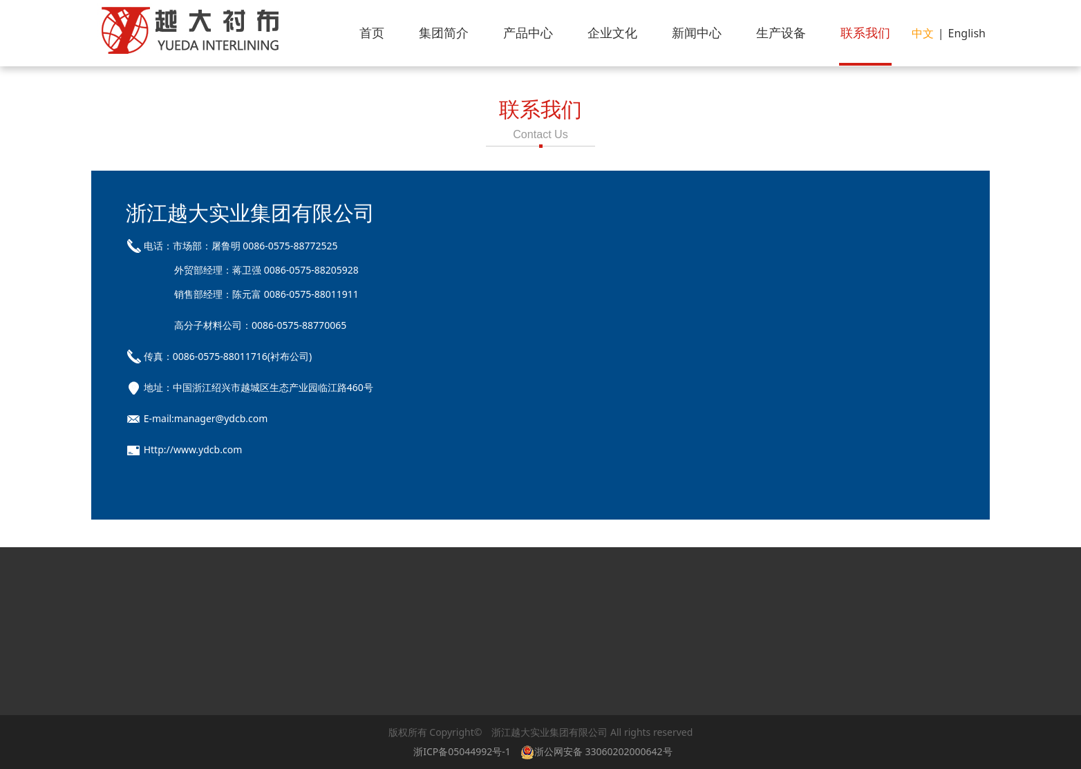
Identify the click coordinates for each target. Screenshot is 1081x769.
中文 (923, 33)
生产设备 (781, 32)
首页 (371, 32)
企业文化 (612, 32)
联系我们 (865, 32)
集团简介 (444, 32)
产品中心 (528, 32)
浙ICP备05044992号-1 (462, 751)
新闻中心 (697, 32)
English (967, 33)
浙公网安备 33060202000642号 (598, 751)
